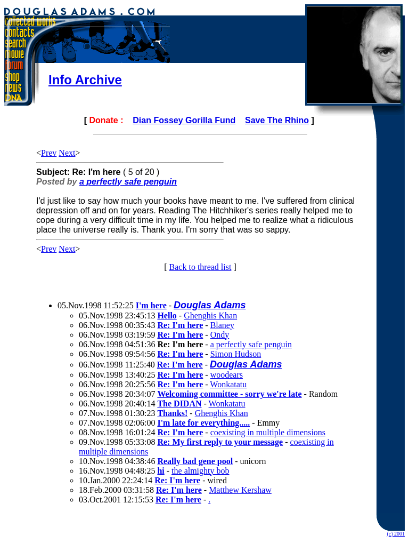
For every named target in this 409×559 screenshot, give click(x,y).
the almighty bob (200, 470)
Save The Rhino (277, 120)
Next (67, 152)
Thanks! (172, 413)
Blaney (222, 325)
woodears (226, 374)
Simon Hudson (235, 353)
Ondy (220, 334)
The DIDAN (179, 403)
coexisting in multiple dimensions (267, 432)
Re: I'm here (180, 325)
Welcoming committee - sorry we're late (229, 393)
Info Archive (85, 80)
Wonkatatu (228, 384)
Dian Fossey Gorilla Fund (184, 120)
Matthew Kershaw (240, 489)
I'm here (151, 305)
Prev (48, 152)
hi (160, 470)
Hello (166, 315)
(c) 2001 (396, 534)
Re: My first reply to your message (220, 441)
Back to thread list (200, 266)
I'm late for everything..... (203, 422)
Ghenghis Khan (210, 315)
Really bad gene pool (195, 461)
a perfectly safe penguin (128, 181)
